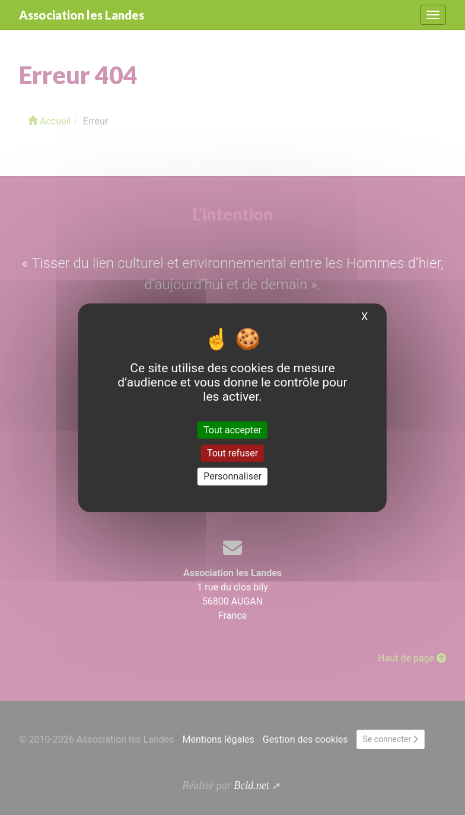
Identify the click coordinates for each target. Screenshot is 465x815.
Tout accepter (232, 430)
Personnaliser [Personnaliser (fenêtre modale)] (232, 476)
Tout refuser (232, 453)
